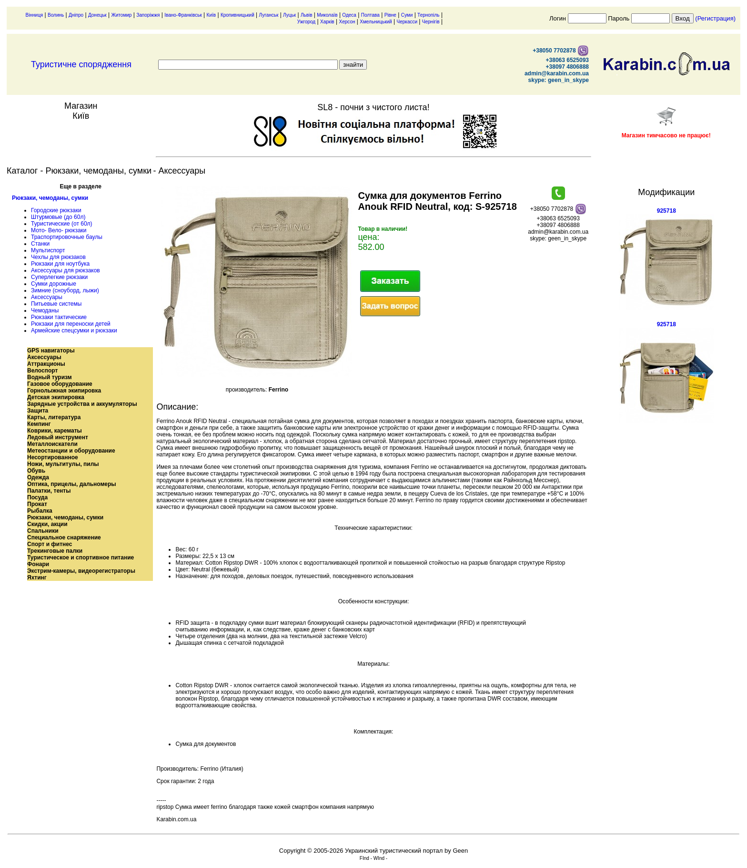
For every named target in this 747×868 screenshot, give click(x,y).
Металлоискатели (52, 444)
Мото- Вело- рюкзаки (59, 230)
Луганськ (269, 15)
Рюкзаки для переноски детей (71, 323)
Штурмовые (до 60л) (58, 217)
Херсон (347, 21)
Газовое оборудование (59, 384)
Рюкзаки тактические (59, 317)
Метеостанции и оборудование (71, 450)
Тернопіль (428, 15)
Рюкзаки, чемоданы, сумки (50, 198)
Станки (40, 243)
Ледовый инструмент (57, 437)
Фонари (38, 564)
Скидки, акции (47, 524)
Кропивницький (237, 15)
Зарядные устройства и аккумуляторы (82, 404)
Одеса (349, 15)
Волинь (56, 15)
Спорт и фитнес (49, 544)
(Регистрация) (715, 18)
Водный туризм (49, 377)
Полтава (370, 15)
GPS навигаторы (51, 350)
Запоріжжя (148, 15)
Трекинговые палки (54, 551)
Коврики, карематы (54, 430)
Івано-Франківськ (183, 15)
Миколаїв (327, 15)
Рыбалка (39, 510)
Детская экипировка (55, 397)
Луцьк (289, 15)
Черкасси (407, 21)
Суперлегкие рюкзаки (59, 277)
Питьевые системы (56, 303)
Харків (327, 21)
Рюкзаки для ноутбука (60, 263)
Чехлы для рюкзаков (58, 257)
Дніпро (76, 15)
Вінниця (34, 15)
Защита (37, 410)
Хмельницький (376, 21)
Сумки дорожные (53, 283)
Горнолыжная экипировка (64, 390)
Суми (407, 15)
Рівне (390, 15)
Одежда (38, 477)
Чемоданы (45, 310)
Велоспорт (42, 370)
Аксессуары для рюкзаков (65, 270)
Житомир (121, 15)
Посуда (37, 497)
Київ (211, 15)
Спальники (43, 530)
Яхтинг (37, 577)
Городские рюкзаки (56, 210)
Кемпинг (39, 424)
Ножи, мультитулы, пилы (63, 464)
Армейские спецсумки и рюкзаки (74, 330)
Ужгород (306, 21)
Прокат (37, 504)
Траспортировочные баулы (66, 237)
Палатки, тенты (49, 490)
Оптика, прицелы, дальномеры (71, 484)
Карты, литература (54, 417)
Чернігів (431, 21)
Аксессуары (46, 297)
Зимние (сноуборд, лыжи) (65, 290)
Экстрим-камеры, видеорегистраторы (81, 571)
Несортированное (52, 457)
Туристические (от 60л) (61, 223)
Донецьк (97, 15)
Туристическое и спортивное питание (80, 557)
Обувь (36, 470)
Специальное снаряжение (64, 537)
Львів (307, 15)
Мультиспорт (48, 250)
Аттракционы (46, 364)
